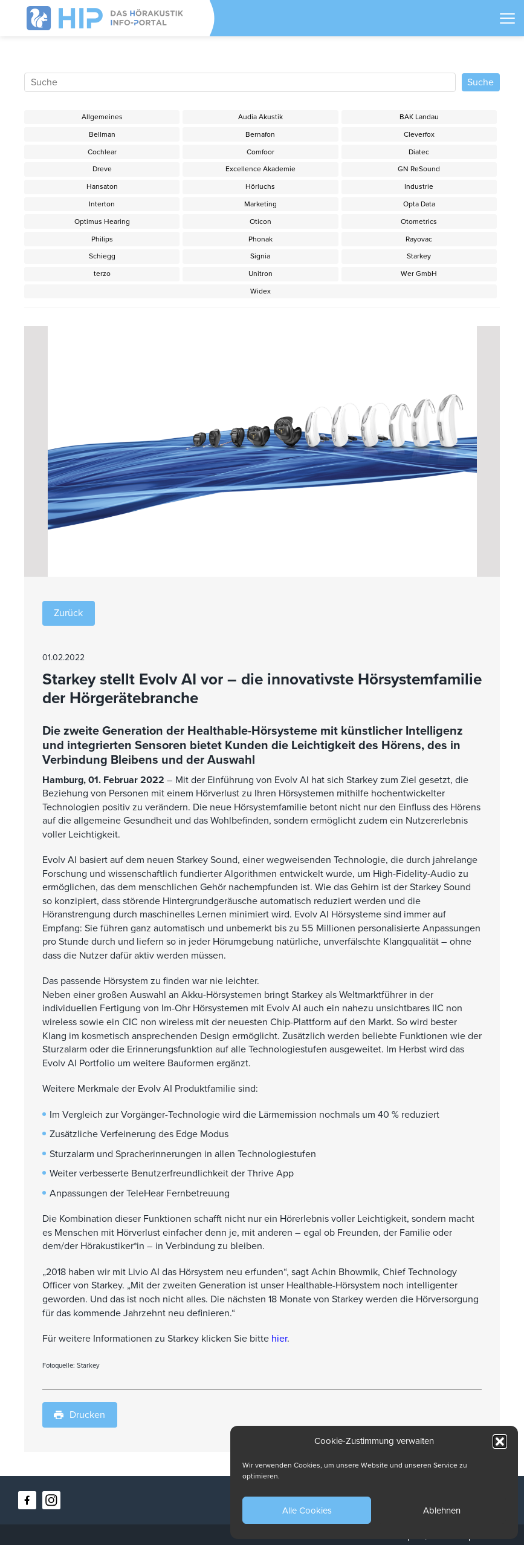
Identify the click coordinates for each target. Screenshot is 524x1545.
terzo (102, 273)
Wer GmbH (419, 273)
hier (279, 1339)
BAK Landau (419, 117)
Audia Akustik (260, 117)
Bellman (102, 134)
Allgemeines (102, 117)
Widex (260, 291)
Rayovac (419, 239)
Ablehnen (442, 1510)
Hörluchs (260, 186)
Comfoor (260, 152)
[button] (500, 1441)
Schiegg (102, 256)
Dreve (102, 169)
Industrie (418, 186)
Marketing (260, 204)
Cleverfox (419, 134)
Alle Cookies (307, 1510)
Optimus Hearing (102, 221)
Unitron (260, 273)
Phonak (260, 239)
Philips (102, 239)
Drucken (79, 1415)
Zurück (68, 613)
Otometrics (419, 221)
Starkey (419, 256)
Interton (102, 204)
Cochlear (102, 152)
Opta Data (419, 204)
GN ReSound (419, 169)
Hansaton (102, 186)
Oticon (260, 221)
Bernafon (260, 134)
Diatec (419, 152)
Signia (260, 256)
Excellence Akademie (260, 169)
